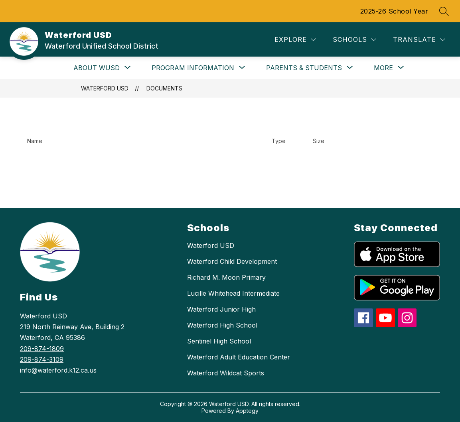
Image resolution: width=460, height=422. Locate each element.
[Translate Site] (419, 40)
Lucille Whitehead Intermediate (233, 293)
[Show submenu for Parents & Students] (304, 68)
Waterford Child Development (232, 261)
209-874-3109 (41, 359)
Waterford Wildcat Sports (225, 373)
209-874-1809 (42, 349)
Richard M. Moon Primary (226, 277)
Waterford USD (104, 88)
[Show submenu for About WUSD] (96, 68)
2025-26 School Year (394, 11)
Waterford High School (222, 325)
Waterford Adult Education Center (238, 357)
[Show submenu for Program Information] (193, 68)
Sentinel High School (219, 341)
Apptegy (247, 410)
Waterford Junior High (221, 309)
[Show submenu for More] (383, 68)
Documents (164, 88)
